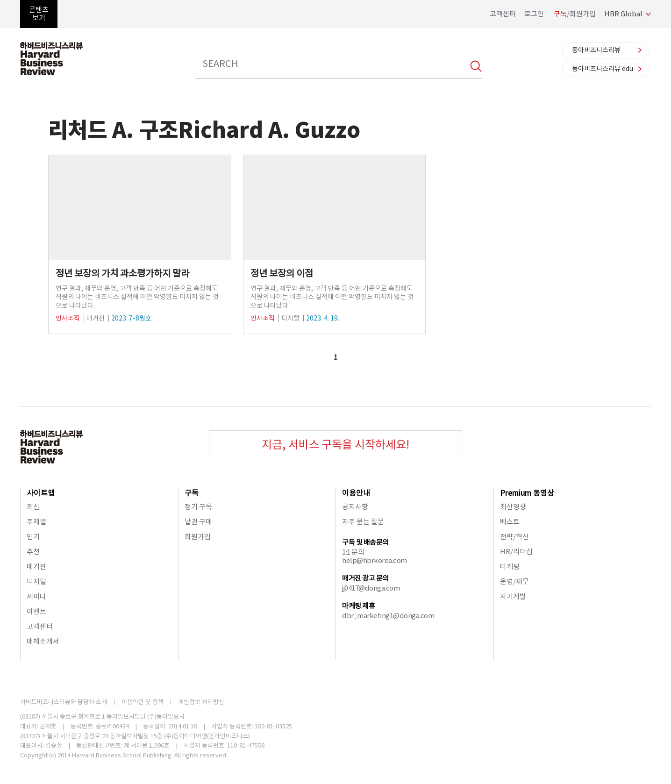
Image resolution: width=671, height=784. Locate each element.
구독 (192, 493)
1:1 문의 (353, 552)
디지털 (36, 581)
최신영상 (513, 506)
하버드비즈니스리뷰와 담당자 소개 (63, 702)
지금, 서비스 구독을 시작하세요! (335, 444)
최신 (33, 506)
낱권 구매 (198, 521)
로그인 (534, 13)
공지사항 (355, 506)
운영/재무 (514, 581)
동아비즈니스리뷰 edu (602, 68)
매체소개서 (43, 641)
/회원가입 (575, 13)
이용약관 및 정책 (142, 702)
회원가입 (198, 536)
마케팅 (510, 566)
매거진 (36, 566)
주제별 (36, 521)
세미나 (36, 596)
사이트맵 (41, 493)
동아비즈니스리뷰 (596, 50)
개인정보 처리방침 (201, 702)
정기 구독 (198, 506)
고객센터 (503, 13)
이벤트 (36, 611)
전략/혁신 (514, 536)
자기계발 (513, 596)
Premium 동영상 (527, 493)
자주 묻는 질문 (363, 521)
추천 (33, 551)
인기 (33, 536)
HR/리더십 (516, 551)
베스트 (510, 521)
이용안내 (356, 493)
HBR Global (623, 13)
